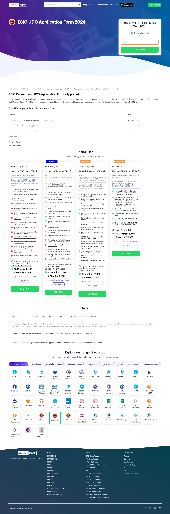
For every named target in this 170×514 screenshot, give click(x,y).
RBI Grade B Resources (95, 471)
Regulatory (36, 364)
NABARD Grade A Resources (97, 494)
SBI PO (50, 462)
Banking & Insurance (18, 364)
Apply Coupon (24, 281)
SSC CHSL (51, 483)
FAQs (126, 471)
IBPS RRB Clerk (53, 456)
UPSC (120, 364)
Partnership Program (132, 474)
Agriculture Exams (75, 364)
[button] (139, 33)
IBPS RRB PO (52, 459)
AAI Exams (108, 364)
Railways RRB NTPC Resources (98, 497)
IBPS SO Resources (93, 483)
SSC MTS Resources (93, 491)
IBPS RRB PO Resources (95, 468)
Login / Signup (154, 5)
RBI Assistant (52, 474)
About (126, 456)
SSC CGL (50, 480)
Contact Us (128, 462)
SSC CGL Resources (93, 462)
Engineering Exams (151, 364)
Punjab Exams (93, 364)
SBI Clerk (50, 465)
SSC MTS (50, 486)
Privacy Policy (129, 465)
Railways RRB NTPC (55, 494)
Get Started (140, 50)
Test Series (114, 5)
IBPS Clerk (51, 468)
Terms (126, 468)
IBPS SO (50, 477)
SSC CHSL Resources (94, 486)
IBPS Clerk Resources (94, 456)
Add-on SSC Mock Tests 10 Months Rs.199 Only (24, 262)
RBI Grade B (52, 491)
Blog (85, 5)
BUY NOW (24, 289)
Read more (13, 137)
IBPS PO (50, 471)
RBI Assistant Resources (95, 488)
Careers (127, 459)
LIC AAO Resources (93, 474)
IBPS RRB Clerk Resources (96, 465)
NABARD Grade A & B (55, 488)
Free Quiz (92, 5)
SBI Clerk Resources (93, 459)
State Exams (133, 364)
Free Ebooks (103, 5)
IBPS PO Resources (93, 480)
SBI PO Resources (93, 477)
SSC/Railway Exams (54, 364)
